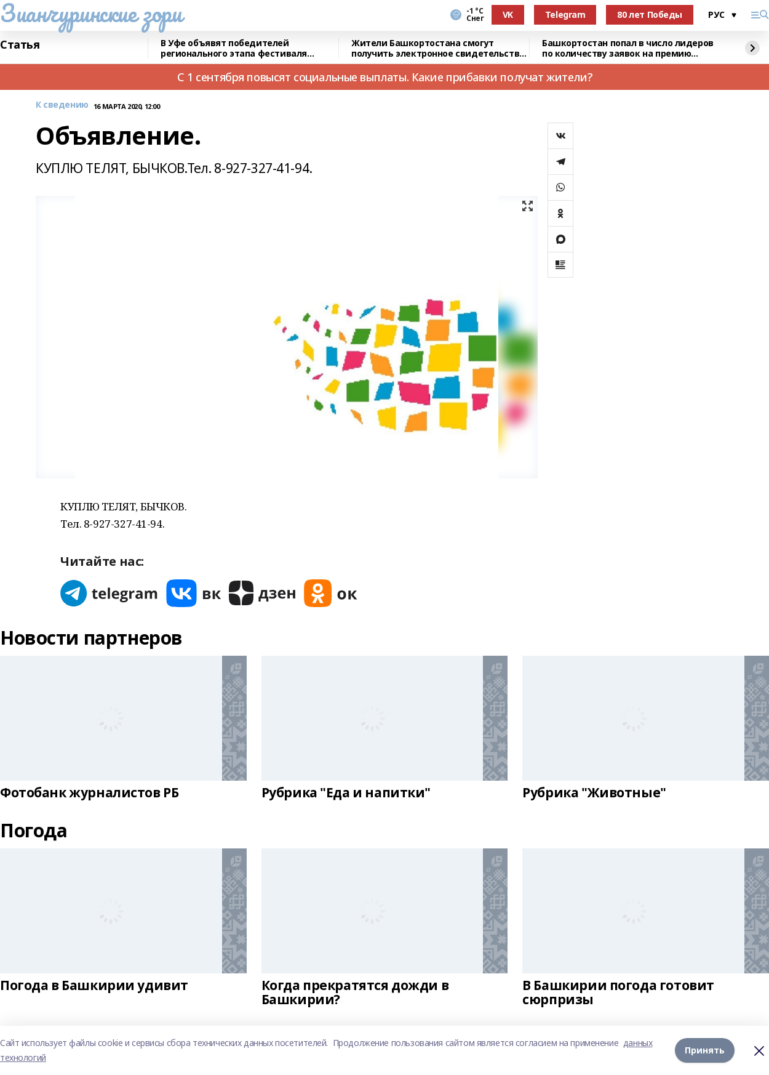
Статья (19, 45)
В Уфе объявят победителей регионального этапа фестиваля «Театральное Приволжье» (234, 48)
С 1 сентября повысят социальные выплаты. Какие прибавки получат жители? (384, 77)
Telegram (565, 14)
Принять (705, 1050)
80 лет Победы (649, 14)
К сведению (62, 105)
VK (508, 14)
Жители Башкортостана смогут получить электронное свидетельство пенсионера (438, 48)
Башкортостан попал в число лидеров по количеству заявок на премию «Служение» (628, 48)
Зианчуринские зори (90, 13)
